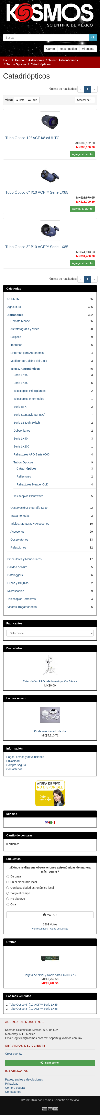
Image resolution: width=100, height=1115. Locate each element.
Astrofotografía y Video (24, 329)
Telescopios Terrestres (21, 599)
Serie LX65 (20, 374)
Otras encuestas (59, 928)
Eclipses (15, 337)
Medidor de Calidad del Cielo (28, 360)
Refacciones (18, 547)
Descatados (14, 648)
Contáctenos (14, 769)
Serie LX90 (20, 438)
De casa (13, 876)
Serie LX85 (20, 382)
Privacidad (13, 761)
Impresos (16, 344)
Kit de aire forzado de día (50, 731)
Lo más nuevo (15, 698)
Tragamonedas (20, 515)
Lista (20, 100)
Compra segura (16, 765)
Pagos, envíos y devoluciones (25, 757)
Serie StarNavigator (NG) (29, 414)
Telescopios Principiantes (29, 390)
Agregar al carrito (82, 154)
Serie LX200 (21, 446)
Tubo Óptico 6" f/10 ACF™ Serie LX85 (36, 192)
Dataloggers (15, 575)
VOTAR (50, 914)
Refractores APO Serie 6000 (31, 454)
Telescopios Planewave (28, 496)
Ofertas (11, 942)
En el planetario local (21, 882)
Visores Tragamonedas (22, 607)
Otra (11, 904)
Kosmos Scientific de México (61, 1100)
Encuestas (13, 859)
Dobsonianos (21, 430)
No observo (15, 898)
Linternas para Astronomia (27, 352)
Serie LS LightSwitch (26, 422)
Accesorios (17, 531)
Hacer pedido (68, 48)
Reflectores (23, 476)
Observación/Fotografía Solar (29, 507)
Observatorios (19, 539)
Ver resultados (40, 928)
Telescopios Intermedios (28, 398)
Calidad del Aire (17, 567)
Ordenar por (85, 100)
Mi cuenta (88, 48)
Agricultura (14, 307)
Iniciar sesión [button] (50, 1062)
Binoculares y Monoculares (24, 559)
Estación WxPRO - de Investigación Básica (50, 681)
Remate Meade (20, 321)
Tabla (32, 100)
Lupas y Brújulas (18, 583)
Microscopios (15, 591)
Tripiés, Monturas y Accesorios (29, 523)
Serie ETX (19, 406)
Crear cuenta (13, 1053)
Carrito (50, 48)
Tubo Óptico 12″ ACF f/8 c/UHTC (32, 138)
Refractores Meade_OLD (32, 484)
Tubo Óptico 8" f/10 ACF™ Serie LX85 (36, 247)
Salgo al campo (18, 893)
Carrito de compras (19, 835)
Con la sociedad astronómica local (30, 887)
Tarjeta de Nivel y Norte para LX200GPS (50, 975)
